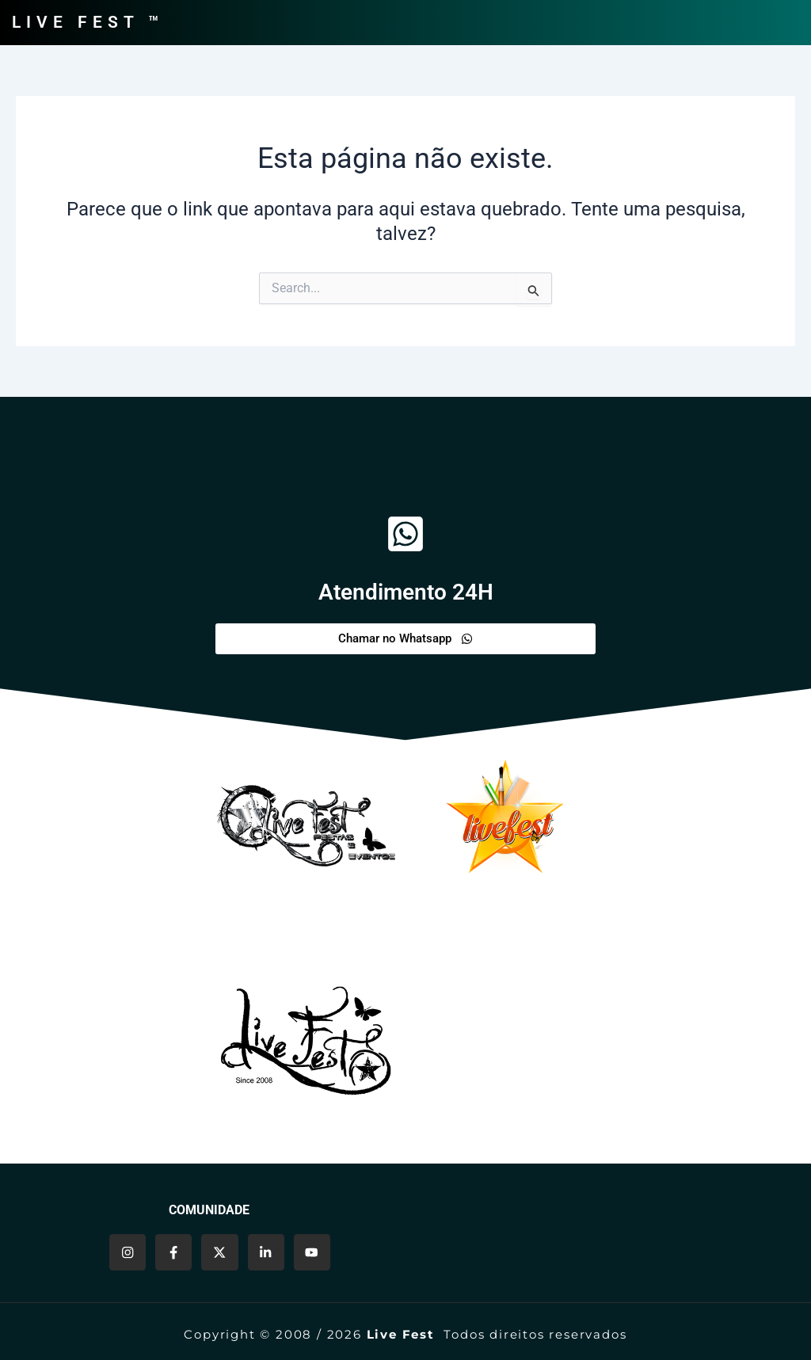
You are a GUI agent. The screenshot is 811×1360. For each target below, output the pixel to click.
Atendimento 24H (405, 591)
